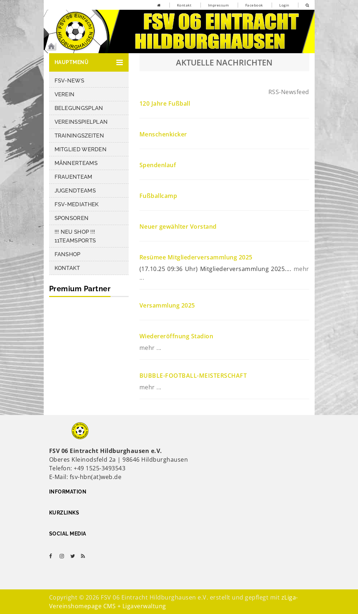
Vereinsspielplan (81, 122)
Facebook (254, 5)
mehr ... (150, 348)
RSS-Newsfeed (288, 92)
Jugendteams (75, 190)
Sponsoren (72, 218)
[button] (89, 62)
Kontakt (184, 5)
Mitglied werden (81, 149)
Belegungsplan (79, 108)
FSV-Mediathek (77, 204)
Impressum (218, 5)
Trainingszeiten (79, 135)
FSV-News (69, 80)
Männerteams (76, 163)
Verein (65, 94)
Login (284, 5)
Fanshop (68, 254)
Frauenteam (73, 177)
